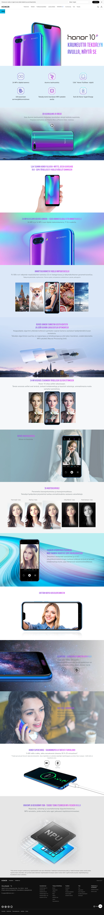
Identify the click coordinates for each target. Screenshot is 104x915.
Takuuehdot (80, 890)
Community (68, 7)
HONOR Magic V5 (43, 888)
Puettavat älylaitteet (41, 7)
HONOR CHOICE (69, 895)
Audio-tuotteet (68, 893)
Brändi (53, 888)
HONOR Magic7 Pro (44, 893)
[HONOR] (5, 880)
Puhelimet (26, 7)
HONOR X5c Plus (43, 897)
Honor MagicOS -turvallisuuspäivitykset (82, 892)
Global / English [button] (72, 2)
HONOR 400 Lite (43, 891)
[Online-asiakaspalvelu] (100, 906)
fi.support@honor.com (8, 893)
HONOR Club (55, 897)
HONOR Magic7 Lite (44, 895)
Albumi (53, 895)
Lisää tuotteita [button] (51, 7)
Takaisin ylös (99, 880)
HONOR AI (60, 7)
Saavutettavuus (55, 901)
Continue (96, 2)
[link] (3, 906)
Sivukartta (3, 911)
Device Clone (94, 891)
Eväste (26, 911)
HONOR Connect (94, 889)
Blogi (53, 893)
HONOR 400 (42, 890)
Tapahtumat (54, 890)
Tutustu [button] (78, 7)
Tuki (74, 7)
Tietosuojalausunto (15, 911)
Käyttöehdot (9, 911)
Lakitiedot (22, 911)
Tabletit (33, 7)
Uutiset (53, 891)
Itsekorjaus (80, 895)
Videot (53, 899)
